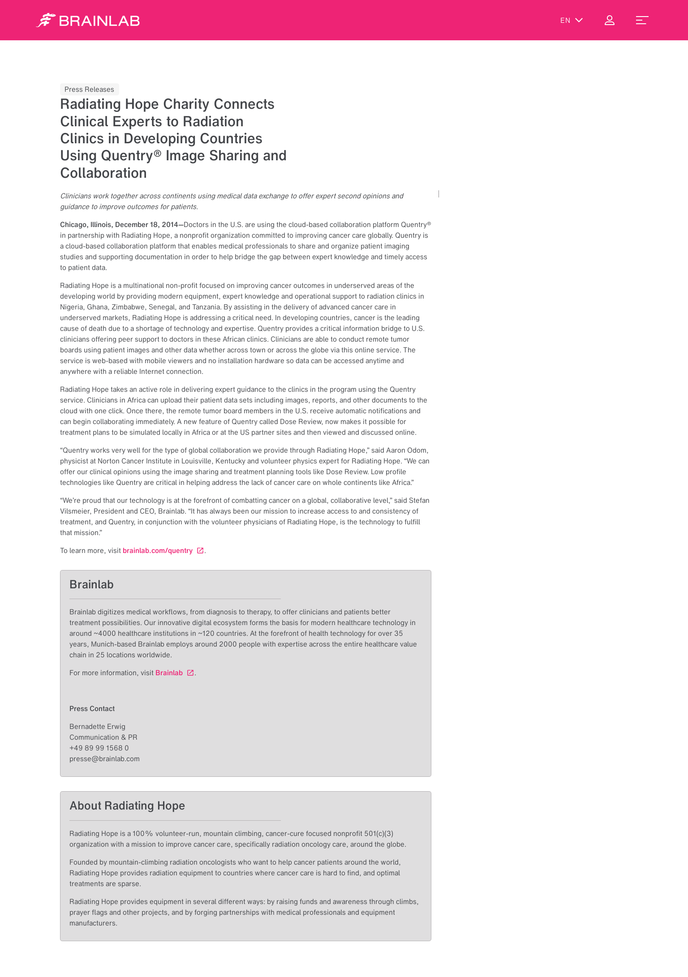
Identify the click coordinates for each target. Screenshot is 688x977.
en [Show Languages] (571, 20)
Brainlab (169, 672)
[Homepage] (88, 20)
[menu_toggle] (642, 20)
